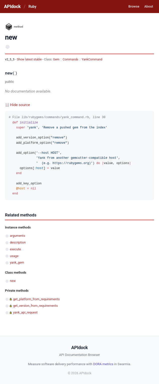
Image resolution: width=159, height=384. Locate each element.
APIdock (12, 6)
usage (14, 256)
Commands (70, 59)
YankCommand (92, 59)
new (13, 281)
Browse (133, 6)
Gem (56, 59)
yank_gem (17, 262)
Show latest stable (29, 59)
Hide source (20, 105)
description (18, 242)
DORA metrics (103, 364)
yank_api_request (25, 312)
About (148, 6)
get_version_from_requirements (35, 306)
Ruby (32, 7)
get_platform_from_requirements (36, 299)
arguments (17, 236)
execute (15, 249)
